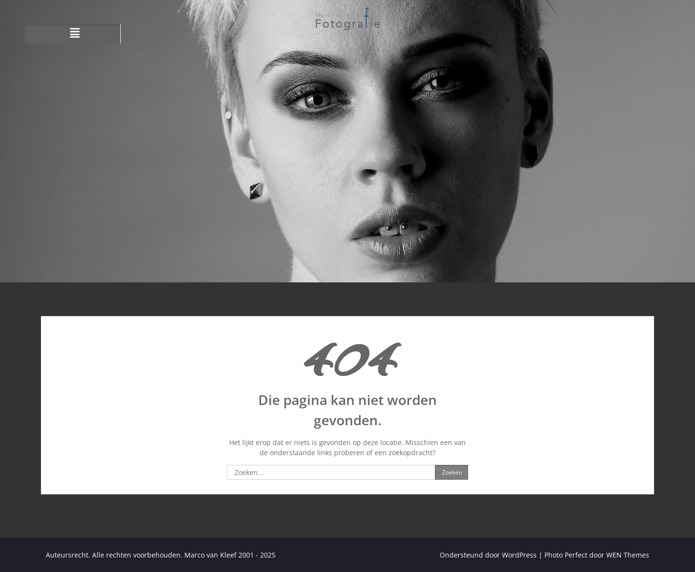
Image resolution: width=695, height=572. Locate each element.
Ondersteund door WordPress (488, 554)
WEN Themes (627, 554)
